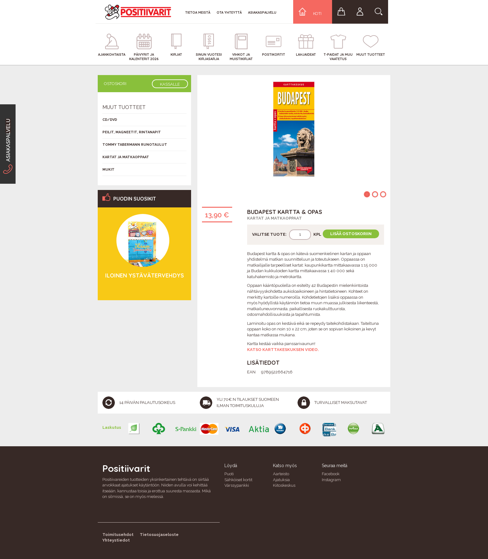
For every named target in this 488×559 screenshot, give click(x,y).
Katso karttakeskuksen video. (283, 349)
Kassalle (170, 84)
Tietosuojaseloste (159, 534)
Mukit (108, 170)
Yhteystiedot (116, 540)
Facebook (331, 473)
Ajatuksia (281, 479)
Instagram (331, 479)
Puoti (229, 473)
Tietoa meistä (197, 12)
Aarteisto (281, 473)
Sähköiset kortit (238, 479)
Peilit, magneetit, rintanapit (131, 132)
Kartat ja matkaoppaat (274, 218)
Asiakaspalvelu (262, 12)
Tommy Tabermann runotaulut (134, 145)
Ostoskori (115, 83)
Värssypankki (236, 485)
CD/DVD (109, 120)
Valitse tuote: (269, 234)
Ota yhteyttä (229, 12)
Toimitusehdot (118, 534)
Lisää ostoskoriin (351, 233)
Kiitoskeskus (284, 485)
